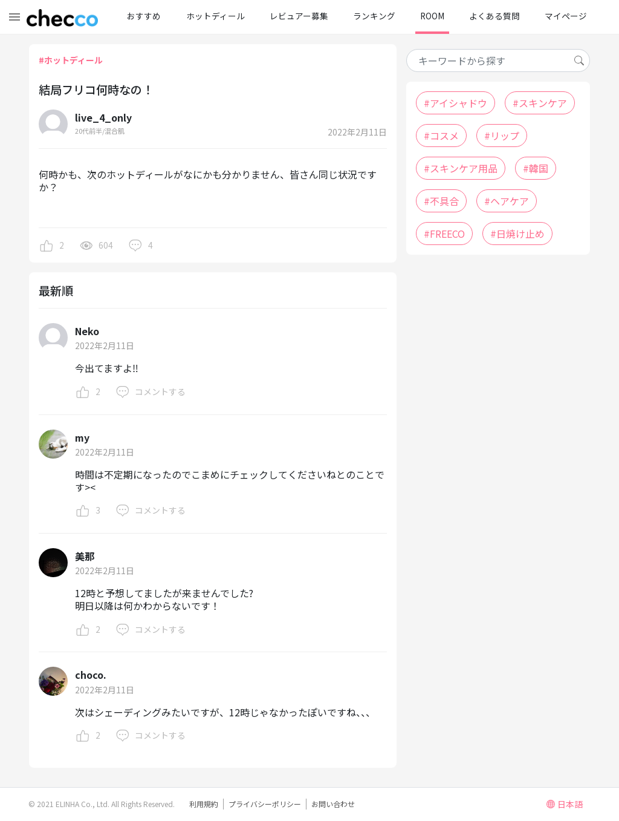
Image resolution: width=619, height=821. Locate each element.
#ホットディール (71, 60)
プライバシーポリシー (264, 804)
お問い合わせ (333, 804)
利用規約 (203, 804)
